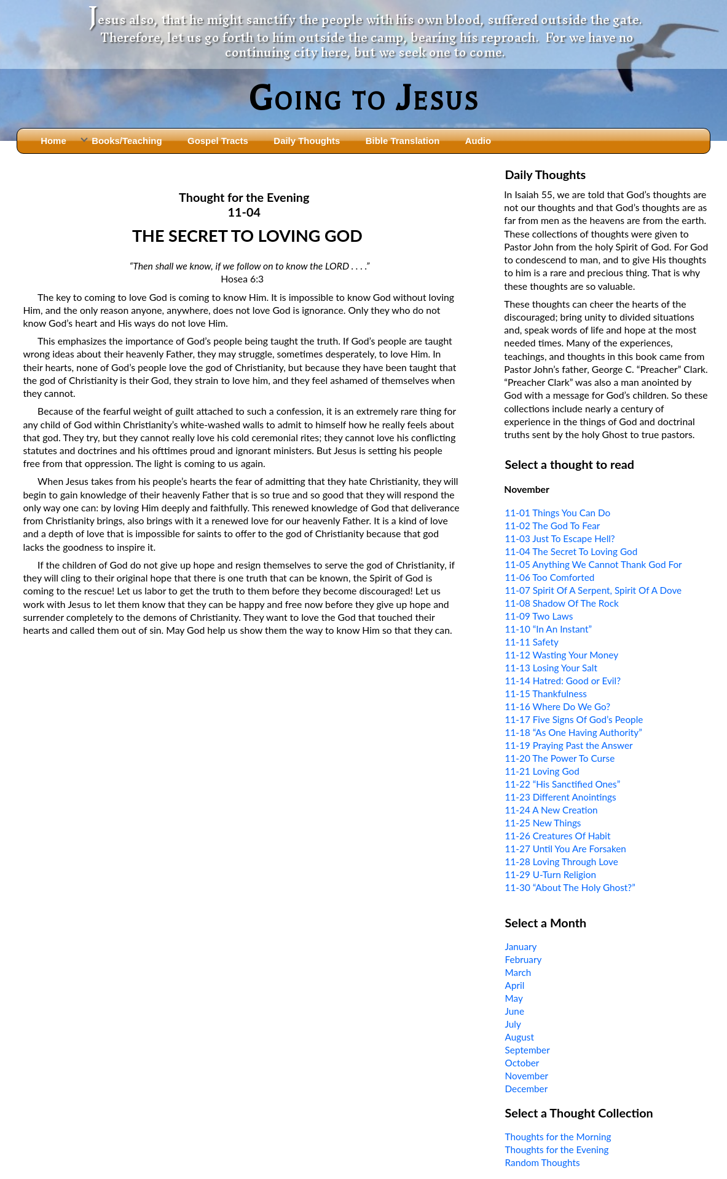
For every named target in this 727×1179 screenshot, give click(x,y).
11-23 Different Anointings (560, 796)
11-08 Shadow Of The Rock (562, 603)
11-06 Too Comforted (550, 577)
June (514, 1011)
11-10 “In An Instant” (548, 628)
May (514, 998)
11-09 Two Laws (539, 615)
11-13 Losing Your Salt (551, 667)
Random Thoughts (542, 1162)
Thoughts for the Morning (558, 1136)
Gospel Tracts (217, 140)
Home (53, 140)
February (523, 959)
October (522, 1062)
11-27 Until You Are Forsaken (565, 848)
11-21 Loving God (542, 771)
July (513, 1023)
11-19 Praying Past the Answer (569, 745)
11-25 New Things (543, 822)
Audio (478, 140)
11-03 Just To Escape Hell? (560, 538)
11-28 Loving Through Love (561, 861)
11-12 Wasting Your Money (562, 654)
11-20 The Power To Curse (560, 758)
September (527, 1049)
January (521, 946)
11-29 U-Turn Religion (550, 874)
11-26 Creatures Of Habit (558, 835)
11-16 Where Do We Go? (558, 706)
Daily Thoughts (306, 140)
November (526, 1075)
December (526, 1088)
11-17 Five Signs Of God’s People (574, 719)
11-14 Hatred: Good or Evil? (563, 680)
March (518, 972)
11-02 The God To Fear (552, 525)
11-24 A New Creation (551, 809)
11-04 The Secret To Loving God (571, 551)
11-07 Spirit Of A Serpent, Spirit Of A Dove (593, 590)
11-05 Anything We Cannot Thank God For (593, 564)
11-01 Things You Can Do (558, 512)
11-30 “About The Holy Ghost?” (570, 887)
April (515, 985)
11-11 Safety (532, 641)
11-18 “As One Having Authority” (573, 732)
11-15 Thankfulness (546, 693)
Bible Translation (402, 140)
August (519, 1036)
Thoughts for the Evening (557, 1149)
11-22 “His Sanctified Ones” (563, 783)
